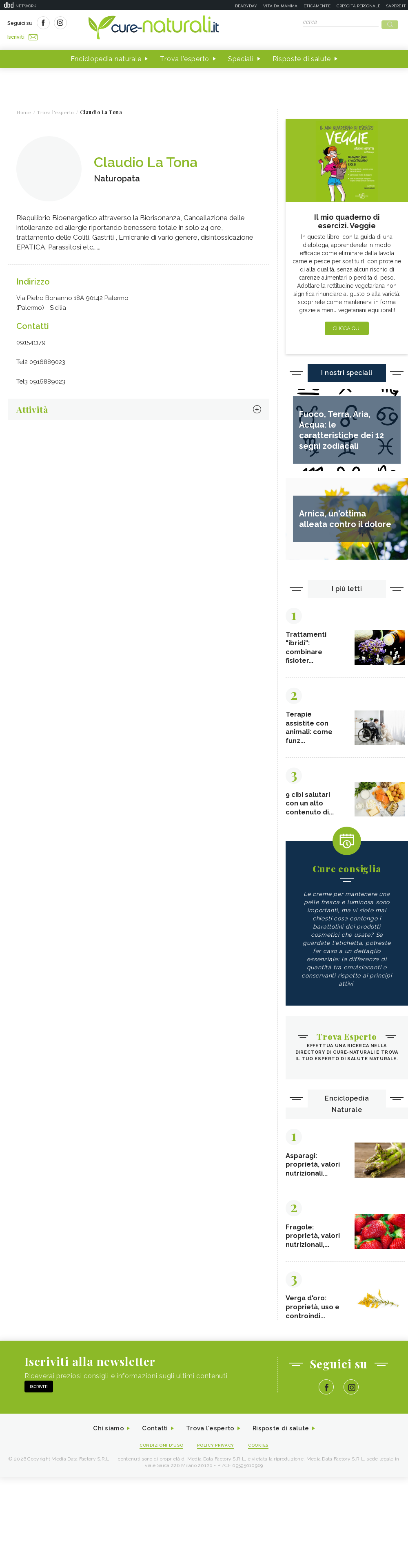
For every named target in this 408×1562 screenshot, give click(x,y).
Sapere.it (396, 6)
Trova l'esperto (184, 56)
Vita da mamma (280, 6)
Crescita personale (358, 6)
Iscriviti (99, 23)
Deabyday (246, 6)
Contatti (152, 1431)
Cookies (262, 1448)
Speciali (241, 56)
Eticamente (317, 6)
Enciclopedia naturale (106, 56)
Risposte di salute (302, 56)
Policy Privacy (217, 1448)
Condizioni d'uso (159, 1448)
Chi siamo (104, 1431)
